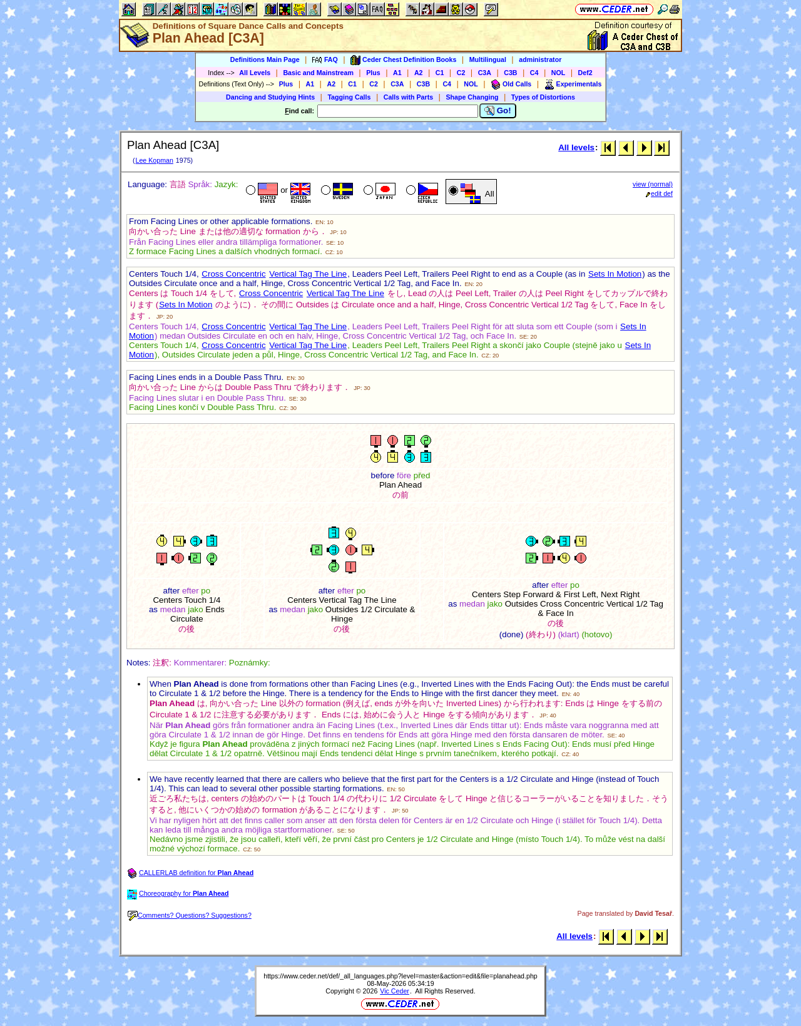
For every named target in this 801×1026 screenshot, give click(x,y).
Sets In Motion (614, 274)
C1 (440, 72)
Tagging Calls (348, 97)
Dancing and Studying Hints (270, 97)
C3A (484, 72)
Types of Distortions (543, 97)
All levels (576, 147)
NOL (558, 72)
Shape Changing (472, 97)
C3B (510, 72)
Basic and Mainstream (318, 72)
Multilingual (487, 59)
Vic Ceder (394, 991)
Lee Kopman (154, 160)
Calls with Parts (408, 97)
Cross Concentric (233, 274)
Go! (497, 111)
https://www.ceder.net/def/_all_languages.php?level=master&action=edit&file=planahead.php (400, 976)
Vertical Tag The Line (308, 274)
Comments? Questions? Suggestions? (190, 915)
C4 (534, 72)
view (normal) (653, 184)
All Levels (254, 72)
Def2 (585, 72)
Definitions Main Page (265, 59)
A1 (397, 72)
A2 (418, 72)
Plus (373, 72)
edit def (659, 193)
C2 (461, 72)
